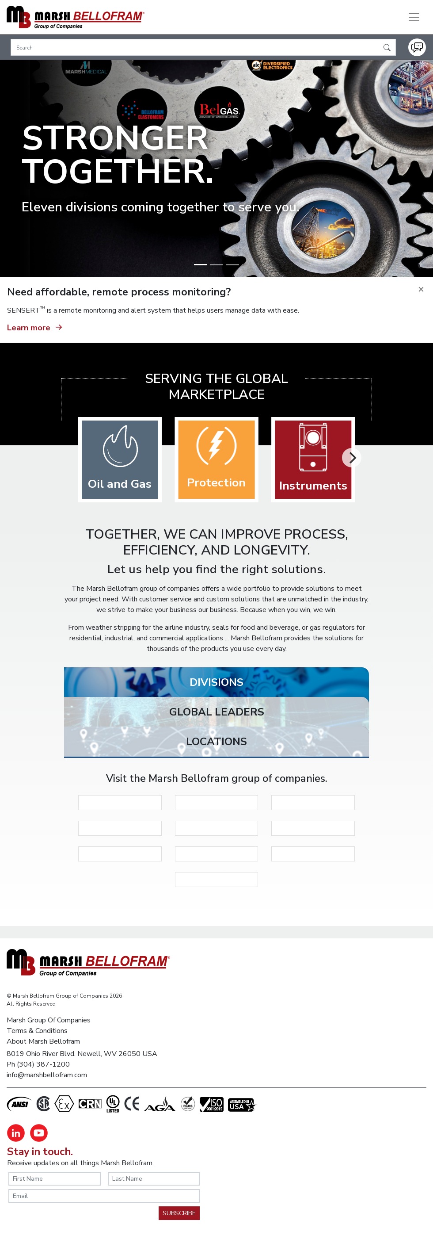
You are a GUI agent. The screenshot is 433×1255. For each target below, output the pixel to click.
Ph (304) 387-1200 (38, 1064)
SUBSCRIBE (179, 1213)
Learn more (36, 326)
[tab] (216, 684)
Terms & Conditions (37, 1031)
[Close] (421, 289)
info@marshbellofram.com (47, 1075)
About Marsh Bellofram (43, 1041)
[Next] (351, 457)
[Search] (203, 47)
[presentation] (75, 1223)
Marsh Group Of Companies (49, 1020)
